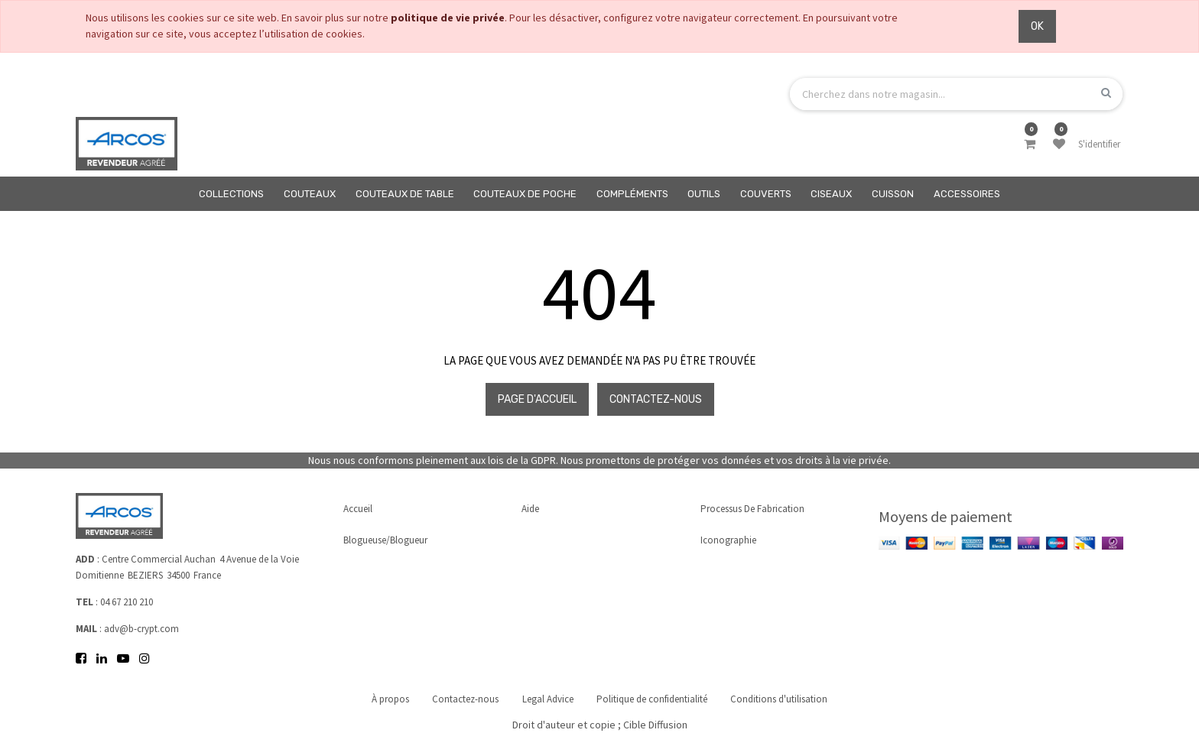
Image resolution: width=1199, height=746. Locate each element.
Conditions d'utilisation (780, 698)
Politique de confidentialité (652, 698)
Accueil (357, 508)
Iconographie (728, 540)
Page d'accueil (537, 399)
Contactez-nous (655, 399)
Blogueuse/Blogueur (385, 540)
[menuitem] (232, 194)
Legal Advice (548, 698)
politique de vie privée (448, 17)
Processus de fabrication (752, 508)
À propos (389, 698)
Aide (530, 508)
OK (1037, 26)
